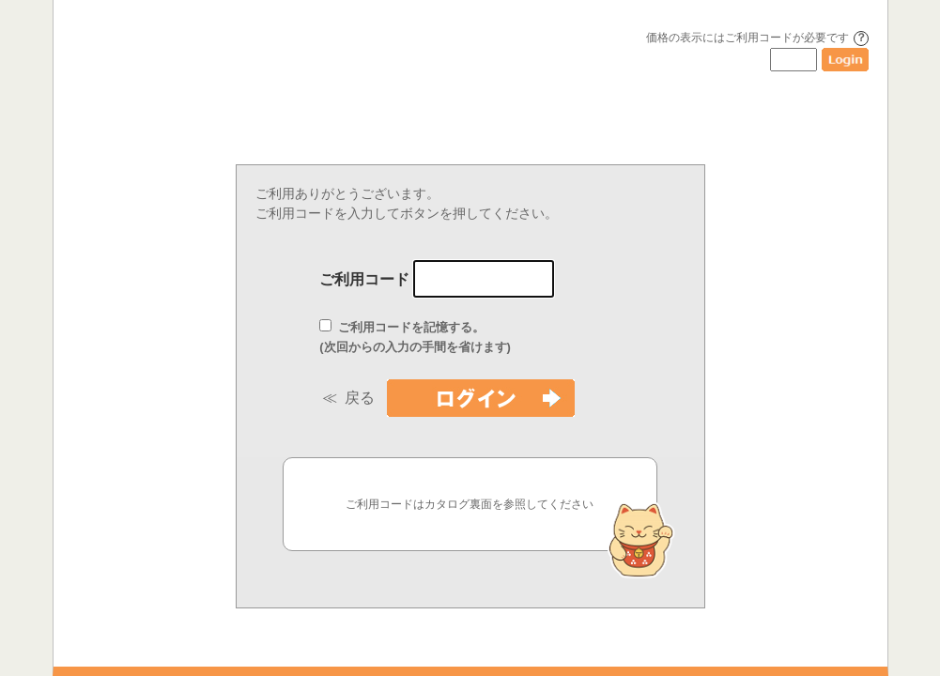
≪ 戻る (352, 397)
